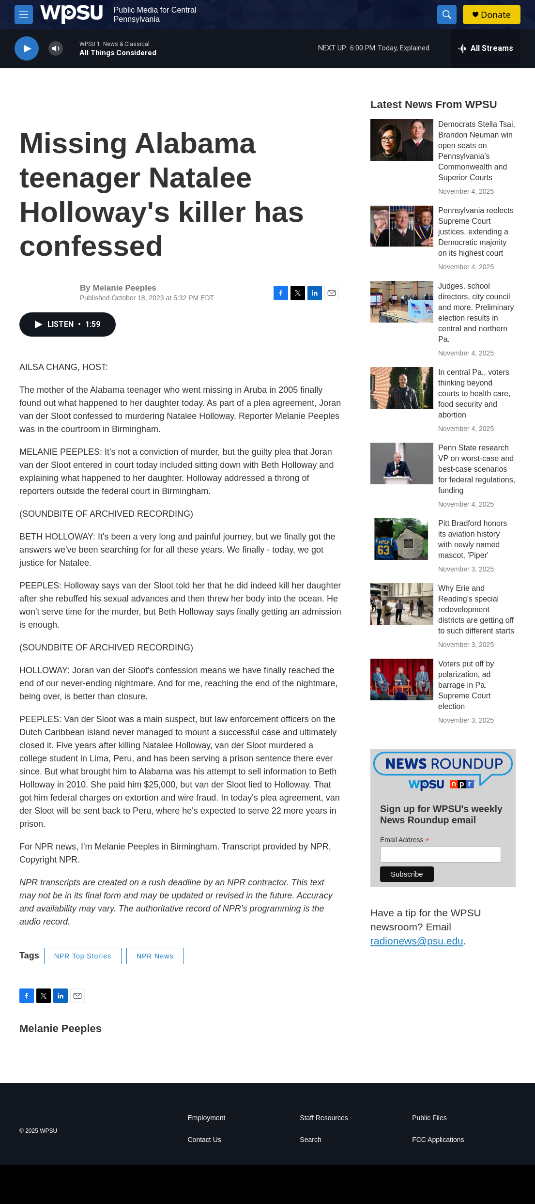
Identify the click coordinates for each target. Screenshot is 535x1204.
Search (310, 1139)
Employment (207, 1118)
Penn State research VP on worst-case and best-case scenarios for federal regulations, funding (476, 469)
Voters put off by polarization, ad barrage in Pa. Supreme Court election (466, 685)
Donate (496, 15)
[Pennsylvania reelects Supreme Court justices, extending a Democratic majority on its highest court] (401, 226)
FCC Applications (438, 1139)
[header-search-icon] (447, 14)
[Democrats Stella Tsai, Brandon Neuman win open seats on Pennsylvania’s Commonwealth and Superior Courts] (401, 140)
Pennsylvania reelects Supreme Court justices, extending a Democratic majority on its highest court (476, 231)
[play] (26, 48)
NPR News (155, 956)
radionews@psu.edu (416, 940)
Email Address (404, 840)
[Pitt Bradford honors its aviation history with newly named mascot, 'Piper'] (401, 539)
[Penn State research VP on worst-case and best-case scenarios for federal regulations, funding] (401, 463)
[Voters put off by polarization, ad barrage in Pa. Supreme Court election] (401, 679)
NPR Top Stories (82, 956)
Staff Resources (324, 1118)
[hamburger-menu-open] (24, 14)
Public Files (429, 1118)
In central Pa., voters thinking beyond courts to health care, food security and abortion (474, 393)
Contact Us (204, 1139)
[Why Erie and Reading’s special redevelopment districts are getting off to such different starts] (401, 604)
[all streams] (485, 48)
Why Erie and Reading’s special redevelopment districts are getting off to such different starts (476, 609)
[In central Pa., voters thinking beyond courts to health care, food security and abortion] (401, 388)
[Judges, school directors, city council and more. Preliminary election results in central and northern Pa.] (401, 302)
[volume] (55, 49)
